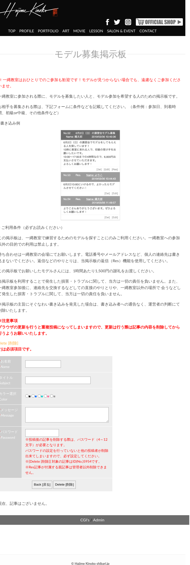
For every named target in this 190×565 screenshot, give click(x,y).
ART (44, 31)
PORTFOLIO (27, 31)
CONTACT (127, 31)
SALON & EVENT (100, 31)
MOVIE (58, 31)
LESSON (75, 31)
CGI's (63, 517)
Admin (77, 517)
